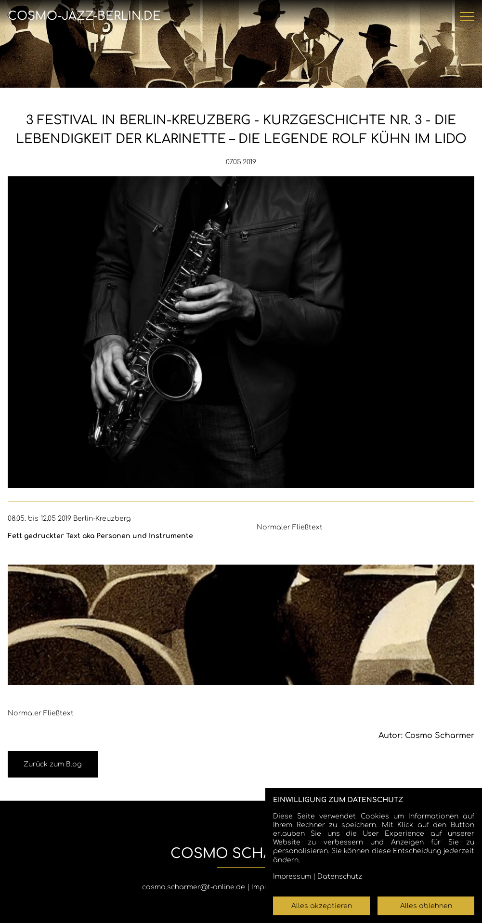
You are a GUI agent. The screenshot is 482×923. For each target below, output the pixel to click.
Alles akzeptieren (321, 906)
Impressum (292, 876)
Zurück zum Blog (53, 764)
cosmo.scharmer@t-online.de (193, 887)
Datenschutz (339, 876)
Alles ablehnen (426, 906)
